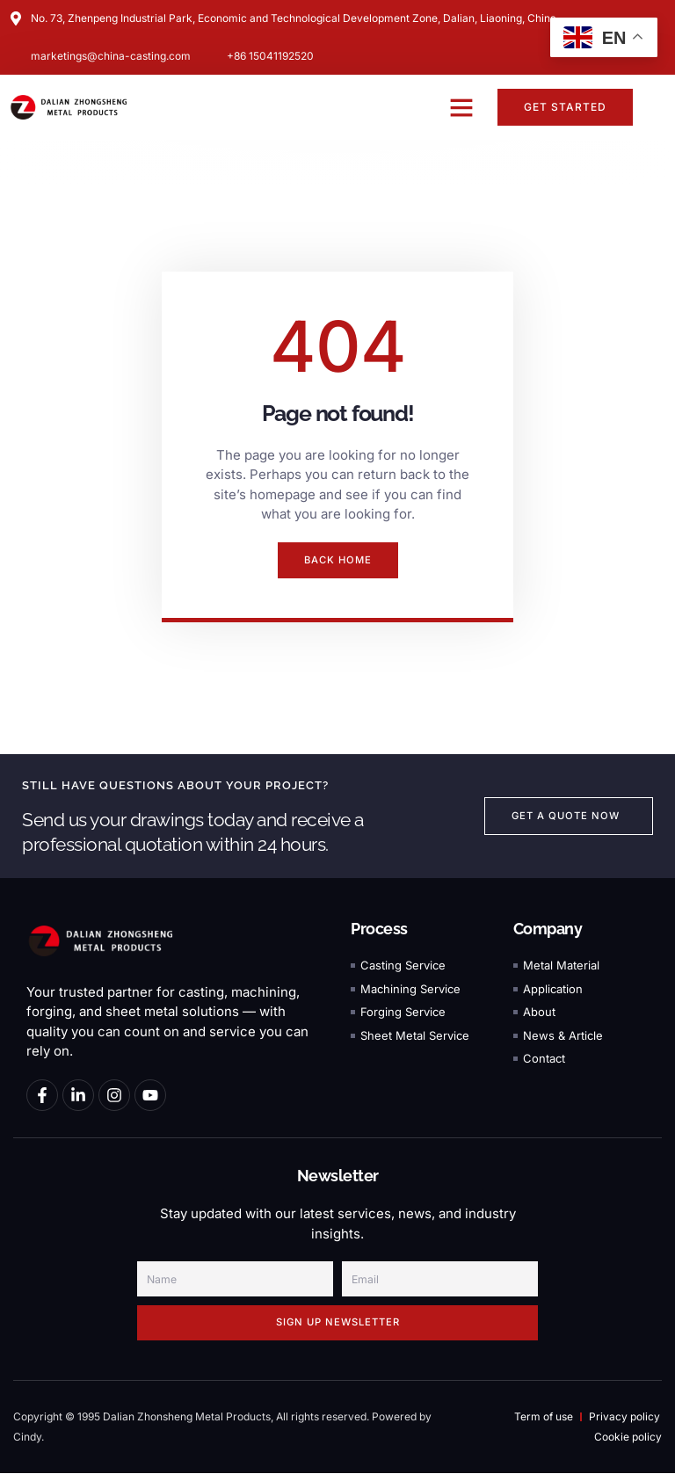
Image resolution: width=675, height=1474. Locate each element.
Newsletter (338, 1176)
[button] (461, 107)
